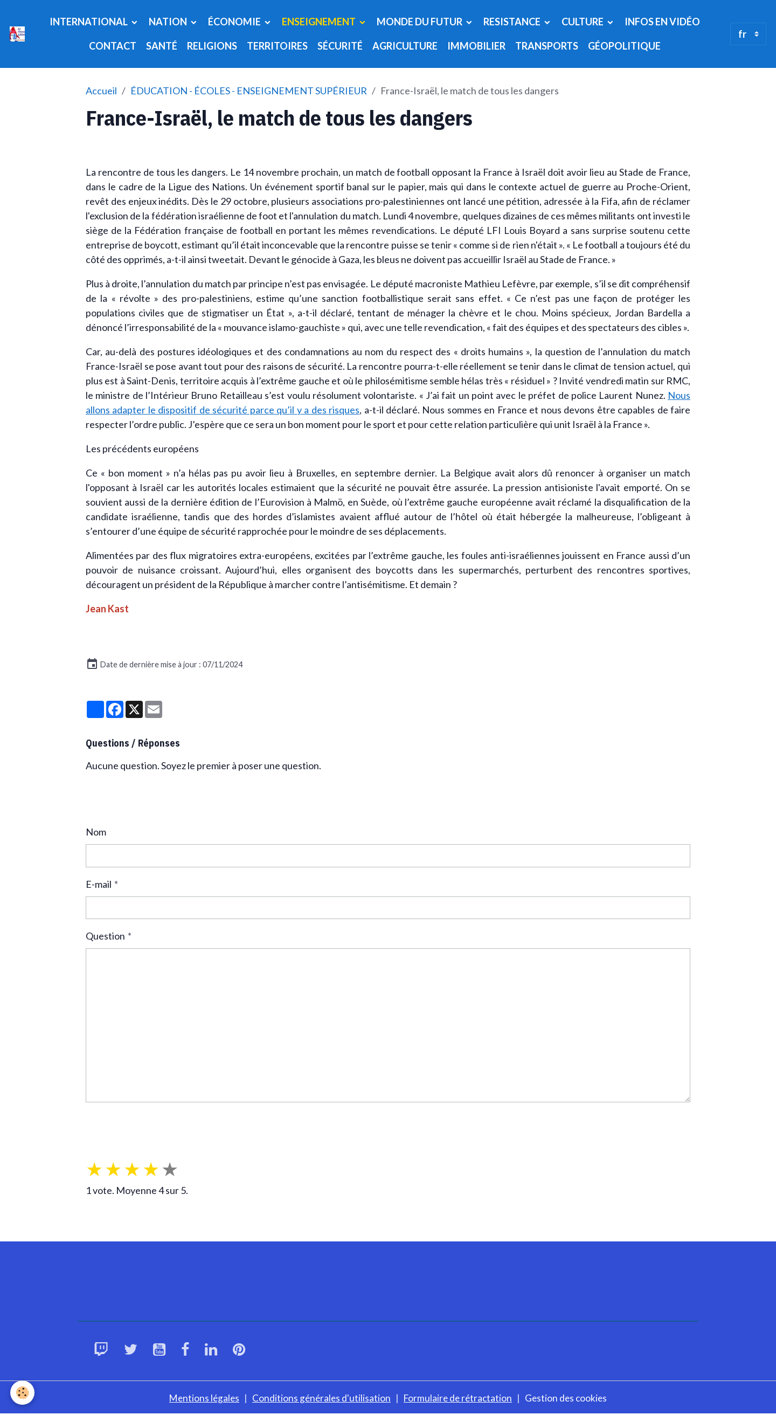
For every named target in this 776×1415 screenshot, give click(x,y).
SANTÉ (161, 46)
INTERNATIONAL (89, 21)
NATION (169, 21)
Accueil (101, 90)
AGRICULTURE (405, 46)
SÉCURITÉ (340, 46)
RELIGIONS (212, 46)
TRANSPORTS (546, 46)
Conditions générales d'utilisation (320, 1398)
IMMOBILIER (476, 46)
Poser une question (134, 799)
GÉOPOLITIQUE (624, 46)
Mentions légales (201, 1398)
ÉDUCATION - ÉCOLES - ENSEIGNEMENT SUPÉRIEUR (248, 90)
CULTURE (583, 21)
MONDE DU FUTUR (420, 21)
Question (105, 936)
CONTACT (112, 46)
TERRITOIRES (277, 46)
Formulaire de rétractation (459, 1398)
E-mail (99, 884)
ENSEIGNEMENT (319, 21)
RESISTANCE (512, 21)
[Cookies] (23, 1393)
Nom (96, 832)
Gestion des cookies (570, 1398)
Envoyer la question (135, 1123)
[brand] (17, 34)
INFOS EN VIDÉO (662, 21)
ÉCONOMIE (235, 21)
